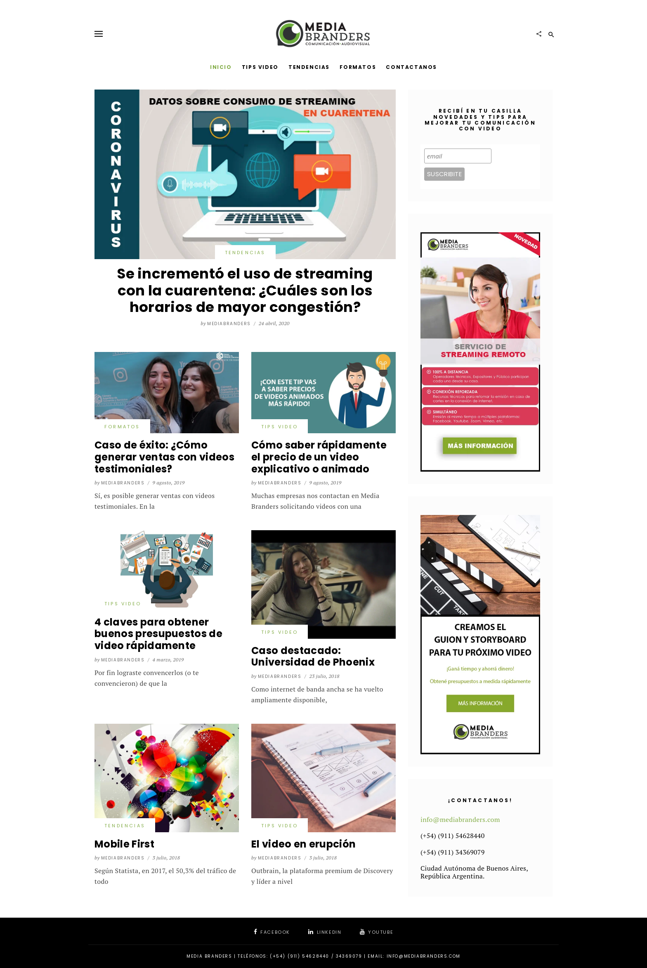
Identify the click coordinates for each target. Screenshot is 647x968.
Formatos (358, 67)
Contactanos (411, 67)
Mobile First (124, 844)
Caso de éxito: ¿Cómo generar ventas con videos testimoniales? (164, 457)
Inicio (221, 67)
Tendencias (309, 67)
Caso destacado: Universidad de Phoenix (313, 656)
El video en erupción (303, 844)
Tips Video (260, 67)
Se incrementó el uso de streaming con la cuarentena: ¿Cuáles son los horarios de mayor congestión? (245, 290)
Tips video (279, 426)
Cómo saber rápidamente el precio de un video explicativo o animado (319, 457)
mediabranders (229, 324)
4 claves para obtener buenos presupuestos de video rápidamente (158, 634)
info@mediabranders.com (460, 819)
